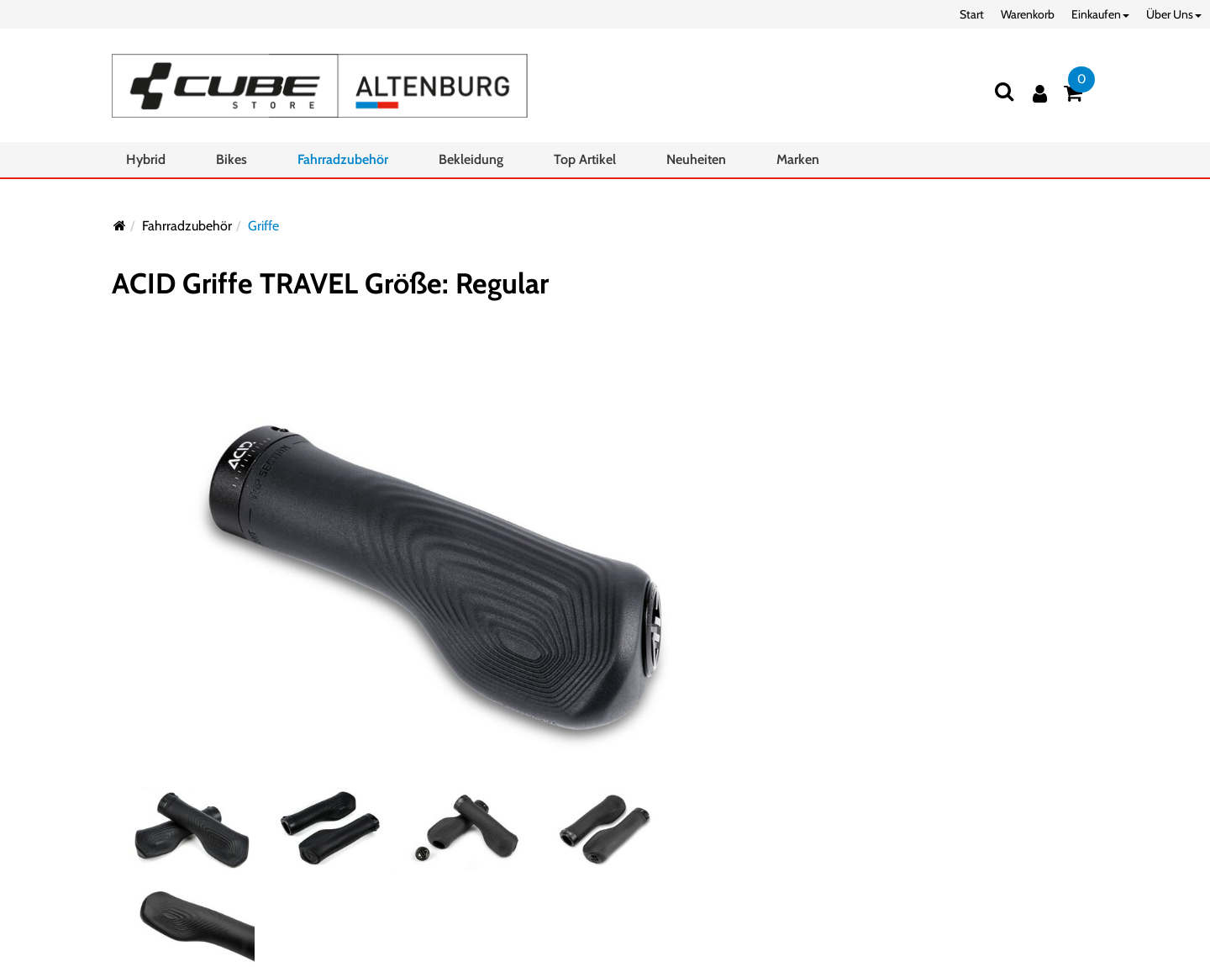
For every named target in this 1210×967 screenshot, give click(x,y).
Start (972, 14)
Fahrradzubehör (342, 160)
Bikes (231, 160)
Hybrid (146, 160)
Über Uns (1174, 14)
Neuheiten (696, 160)
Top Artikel (585, 160)
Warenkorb (1028, 14)
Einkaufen (1100, 14)
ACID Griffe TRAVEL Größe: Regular (330, 283)
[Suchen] (1004, 91)
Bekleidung (471, 160)
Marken (797, 160)
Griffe (263, 226)
